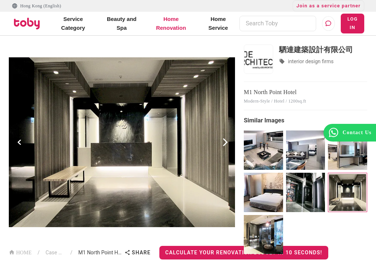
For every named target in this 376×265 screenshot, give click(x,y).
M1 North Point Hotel (100, 252)
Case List (55, 252)
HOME (20, 251)
